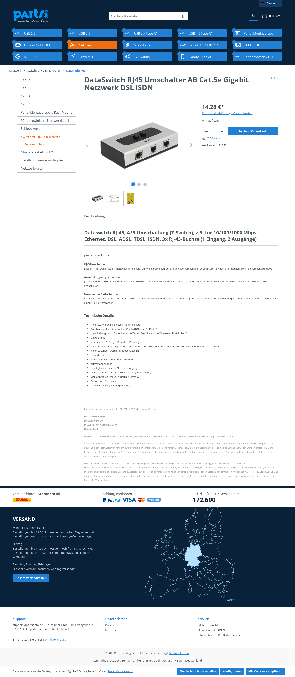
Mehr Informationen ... (120, 671)
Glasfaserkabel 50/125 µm (40, 152)
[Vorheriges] (87, 145)
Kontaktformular (54, 639)
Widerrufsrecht (208, 625)
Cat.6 (24, 88)
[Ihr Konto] (253, 16)
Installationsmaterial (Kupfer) (42, 160)
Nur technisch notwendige (198, 671)
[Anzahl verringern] (206, 131)
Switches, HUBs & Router (40, 137)
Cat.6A (25, 96)
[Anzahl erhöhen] (222, 131)
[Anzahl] (214, 131)
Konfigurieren (232, 671)
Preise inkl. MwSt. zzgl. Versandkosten (227, 113)
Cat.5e (25, 80)
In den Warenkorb (253, 131)
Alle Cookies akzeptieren (265, 671)
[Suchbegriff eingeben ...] (144, 16)
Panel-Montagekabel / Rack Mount (46, 112)
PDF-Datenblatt (212, 138)
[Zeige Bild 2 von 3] (139, 184)
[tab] (94, 216)
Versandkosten (179, 653)
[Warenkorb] (271, 16)
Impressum (112, 630)
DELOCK (273, 78)
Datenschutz (113, 625)
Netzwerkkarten (33, 168)
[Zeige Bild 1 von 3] (133, 184)
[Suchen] (183, 16)
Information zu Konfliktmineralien (220, 635)
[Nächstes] (191, 145)
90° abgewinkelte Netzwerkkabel (45, 120)
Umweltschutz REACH (212, 630)
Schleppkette (30, 128)
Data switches (34, 144)
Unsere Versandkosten (31, 578)
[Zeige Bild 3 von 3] (145, 184)
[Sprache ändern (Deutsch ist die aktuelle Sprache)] (271, 3)
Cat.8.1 (26, 104)
